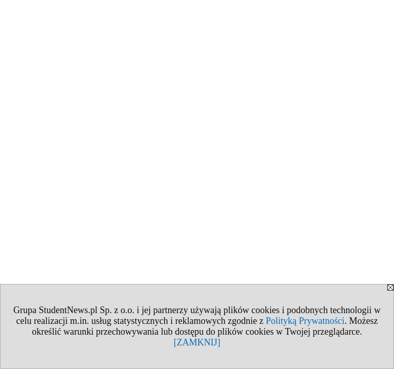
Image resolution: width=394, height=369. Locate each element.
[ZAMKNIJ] (197, 342)
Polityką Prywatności (305, 321)
